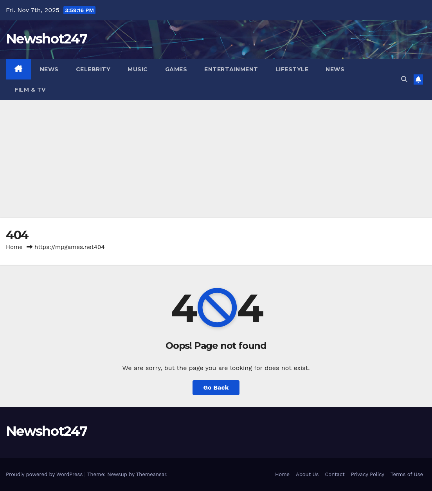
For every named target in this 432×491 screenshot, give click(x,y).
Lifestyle (292, 69)
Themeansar (151, 474)
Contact (334, 474)
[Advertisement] (216, 159)
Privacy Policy (367, 474)
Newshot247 (46, 39)
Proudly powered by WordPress (45, 474)
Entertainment (231, 69)
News (49, 69)
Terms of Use (407, 474)
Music (138, 69)
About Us (307, 474)
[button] (404, 79)
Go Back (216, 387)
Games (176, 69)
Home (14, 247)
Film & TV (30, 89)
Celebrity (93, 69)
